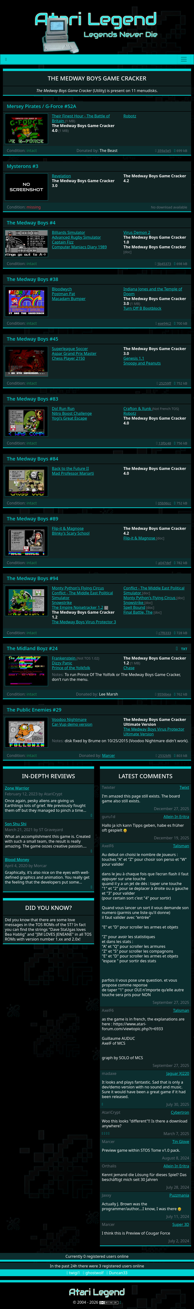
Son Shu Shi (15, 824)
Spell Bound (134, 607)
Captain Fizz (62, 242)
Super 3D (180, 1224)
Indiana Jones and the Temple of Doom (152, 291)
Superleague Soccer (70, 348)
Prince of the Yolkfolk (71, 667)
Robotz (129, 116)
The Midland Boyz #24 (32, 648)
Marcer (108, 755)
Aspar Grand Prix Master (74, 353)
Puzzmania (179, 1195)
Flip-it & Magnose (68, 528)
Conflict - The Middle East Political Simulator (82, 595)
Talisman (181, 846)
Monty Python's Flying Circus (78, 588)
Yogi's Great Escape (69, 418)
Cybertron (180, 1112)
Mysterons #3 (22, 166)
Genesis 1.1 (133, 358)
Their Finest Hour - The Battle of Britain (81, 118)
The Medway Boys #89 (32, 518)
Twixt (184, 787)
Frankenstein (64, 658)
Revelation (61, 176)
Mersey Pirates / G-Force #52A (41, 106)
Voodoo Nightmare (69, 719)
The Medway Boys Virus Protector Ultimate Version (153, 731)
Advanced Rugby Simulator (76, 237)
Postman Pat (63, 293)
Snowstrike (62, 602)
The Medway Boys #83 (32, 399)
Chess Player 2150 (68, 358)
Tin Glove (180, 1141)
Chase (129, 667)
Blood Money (17, 859)
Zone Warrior (17, 788)
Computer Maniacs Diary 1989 (79, 247)
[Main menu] (184, 59)
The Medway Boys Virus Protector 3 (84, 621)
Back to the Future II (70, 468)
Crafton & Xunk (137, 408)
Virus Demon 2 (136, 232)
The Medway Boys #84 (32, 458)
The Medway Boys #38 (32, 279)
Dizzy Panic (62, 663)
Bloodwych (62, 289)
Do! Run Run (63, 408)
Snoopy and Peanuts (142, 363)
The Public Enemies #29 (34, 709)
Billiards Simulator (68, 232)
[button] (180, 648)
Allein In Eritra (176, 816)
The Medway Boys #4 (31, 222)
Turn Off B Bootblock (142, 308)
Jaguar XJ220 (177, 1073)
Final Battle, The (138, 612)
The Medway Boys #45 (32, 339)
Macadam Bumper (69, 298)
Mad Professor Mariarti (73, 473)
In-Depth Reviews (48, 776)
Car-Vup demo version (72, 724)
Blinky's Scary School (70, 533)
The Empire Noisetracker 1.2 (77, 607)
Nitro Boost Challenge (72, 413)
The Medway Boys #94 (32, 578)
